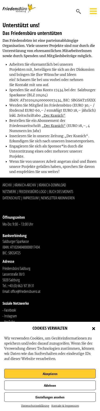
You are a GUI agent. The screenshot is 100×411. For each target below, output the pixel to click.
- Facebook (9, 310)
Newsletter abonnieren (58, 197)
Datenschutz (11, 197)
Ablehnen (50, 385)
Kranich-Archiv (25, 184)
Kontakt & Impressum (65, 405)
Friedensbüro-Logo (32, 191)
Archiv (7, 184)
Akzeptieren (50, 374)
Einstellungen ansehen (50, 397)
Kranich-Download (52, 184)
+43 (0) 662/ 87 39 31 (21, 285)
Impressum (30, 197)
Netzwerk (9, 191)
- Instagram (10, 315)
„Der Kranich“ (53, 115)
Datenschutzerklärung (35, 405)
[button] (94, 328)
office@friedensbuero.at (25, 291)
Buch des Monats (61, 191)
